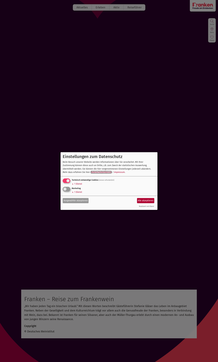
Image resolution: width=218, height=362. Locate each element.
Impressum (119, 172)
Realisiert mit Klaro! (146, 206)
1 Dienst (77, 184)
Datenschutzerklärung (101, 172)
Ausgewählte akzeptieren (76, 200)
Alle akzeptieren (145, 200)
